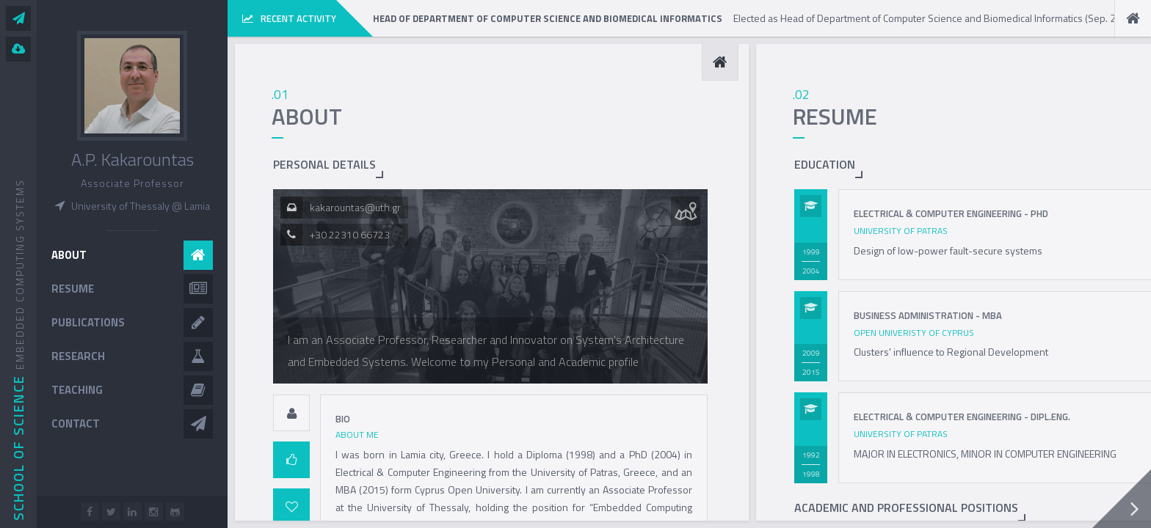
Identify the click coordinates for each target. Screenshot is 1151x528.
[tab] (291, 413)
